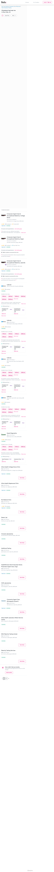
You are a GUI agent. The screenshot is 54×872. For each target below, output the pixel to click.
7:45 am (17, 333)
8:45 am (4, 375)
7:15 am (4, 333)
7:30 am (10, 333)
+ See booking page (18, 228)
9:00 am (10, 375)
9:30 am (10, 296)
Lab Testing (6, 6)
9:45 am (17, 296)
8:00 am (23, 333)
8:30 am (10, 336)
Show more (23, 232)
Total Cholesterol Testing (6, 7)
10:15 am (4, 299)
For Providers (36, 2)
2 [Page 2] (6, 678)
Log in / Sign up (47, 2)
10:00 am (23, 296)
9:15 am (4, 296)
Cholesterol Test (12, 6)
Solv (2, 6)
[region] (40, 438)
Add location (9, 672)
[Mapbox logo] (30, 870)
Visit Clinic (22, 477)
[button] (40, 29)
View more (16, 298)
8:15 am (4, 336)
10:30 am (10, 299)
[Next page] (8, 678)
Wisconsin (18, 6)
